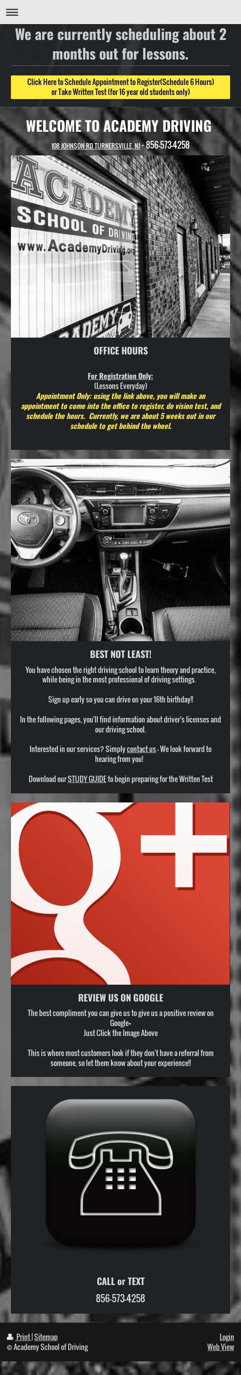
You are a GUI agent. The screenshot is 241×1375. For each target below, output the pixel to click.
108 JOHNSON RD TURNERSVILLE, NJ (95, 145)
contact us (141, 748)
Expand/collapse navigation (120, 12)
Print (19, 1336)
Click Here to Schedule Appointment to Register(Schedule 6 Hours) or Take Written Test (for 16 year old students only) (120, 86)
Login (227, 1336)
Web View (220, 1346)
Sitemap (46, 1336)
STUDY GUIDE (87, 778)
